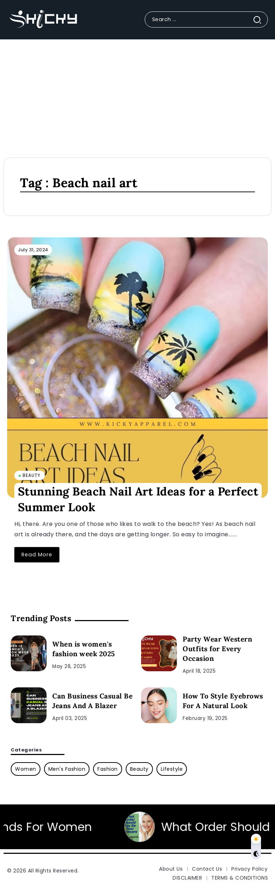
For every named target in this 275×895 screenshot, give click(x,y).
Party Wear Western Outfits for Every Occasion (217, 649)
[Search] (206, 19)
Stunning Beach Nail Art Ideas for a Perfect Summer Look (138, 499)
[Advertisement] (137, 93)
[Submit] (260, 19)
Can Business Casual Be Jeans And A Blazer (92, 701)
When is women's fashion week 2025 (83, 649)
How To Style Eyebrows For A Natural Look (223, 701)
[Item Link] (137, 367)
